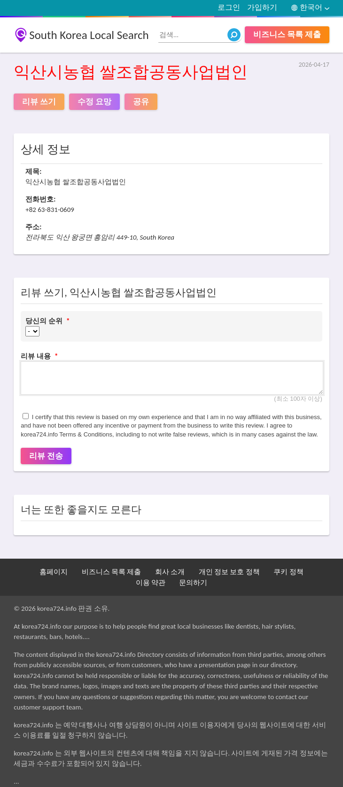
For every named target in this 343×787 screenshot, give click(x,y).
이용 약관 (150, 582)
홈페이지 (53, 572)
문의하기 (193, 582)
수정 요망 (94, 102)
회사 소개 (170, 572)
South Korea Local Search (89, 35)
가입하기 (262, 7)
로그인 (229, 7)
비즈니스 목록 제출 (287, 34)
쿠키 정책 (288, 572)
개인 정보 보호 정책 (229, 572)
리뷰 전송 (46, 456)
